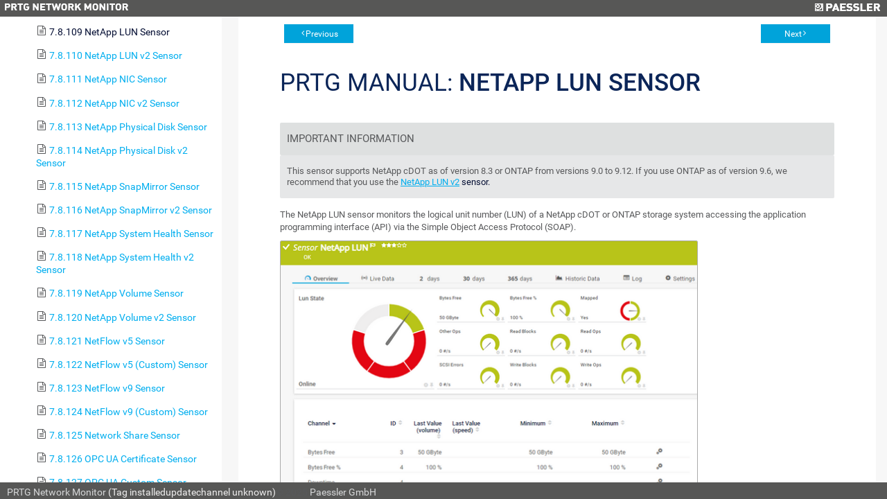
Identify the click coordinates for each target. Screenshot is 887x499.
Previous (322, 34)
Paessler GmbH (343, 492)
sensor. (474, 182)
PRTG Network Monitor (56, 492)
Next (793, 34)
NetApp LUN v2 (430, 182)
